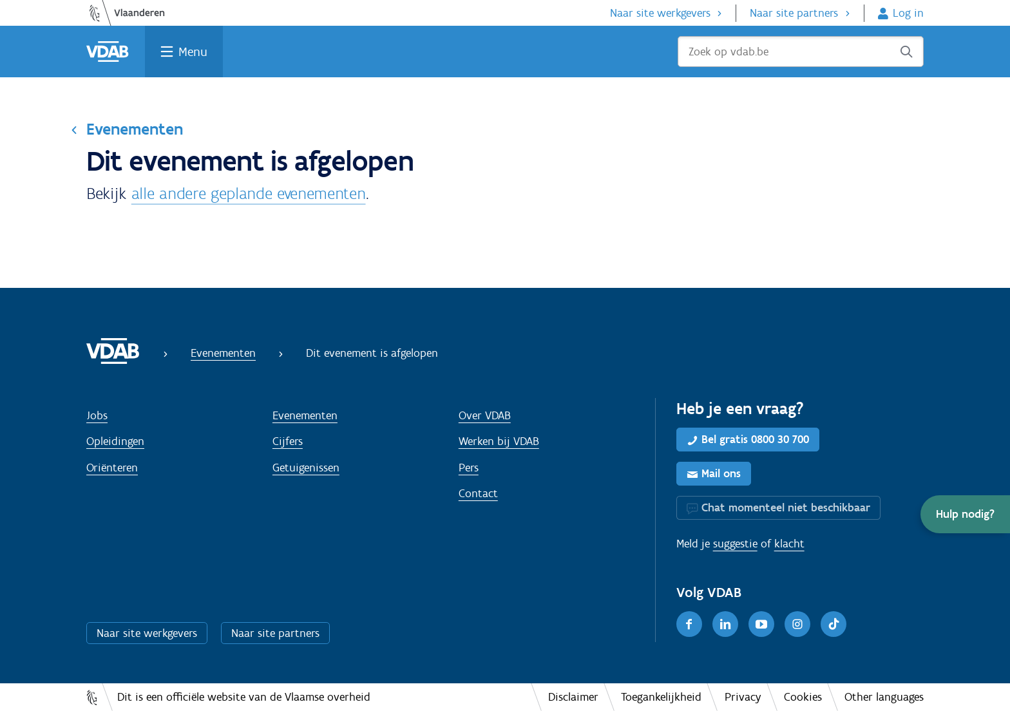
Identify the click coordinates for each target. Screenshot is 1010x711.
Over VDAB (485, 415)
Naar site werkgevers (660, 13)
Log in (908, 13)
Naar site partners (794, 13)
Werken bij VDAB (499, 441)
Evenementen (134, 128)
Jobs (97, 415)
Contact (478, 493)
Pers (469, 467)
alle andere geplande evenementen (248, 193)
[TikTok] (833, 624)
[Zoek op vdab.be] (801, 51)
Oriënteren (112, 467)
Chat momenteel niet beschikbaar (785, 507)
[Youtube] (761, 624)
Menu (192, 51)
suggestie (735, 543)
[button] (965, 514)
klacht (789, 543)
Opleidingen (115, 441)
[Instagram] (797, 624)
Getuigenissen (305, 467)
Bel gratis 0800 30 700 (755, 439)
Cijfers (287, 441)
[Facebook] (689, 624)
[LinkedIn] (725, 624)
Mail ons (721, 473)
